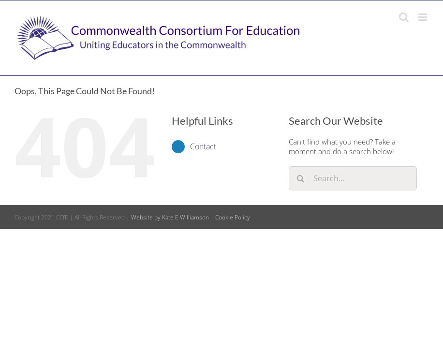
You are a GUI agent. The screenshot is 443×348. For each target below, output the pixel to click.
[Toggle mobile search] (404, 17)
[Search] (301, 178)
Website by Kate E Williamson (170, 217)
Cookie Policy (232, 217)
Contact (203, 146)
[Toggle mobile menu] (423, 17)
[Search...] (353, 178)
